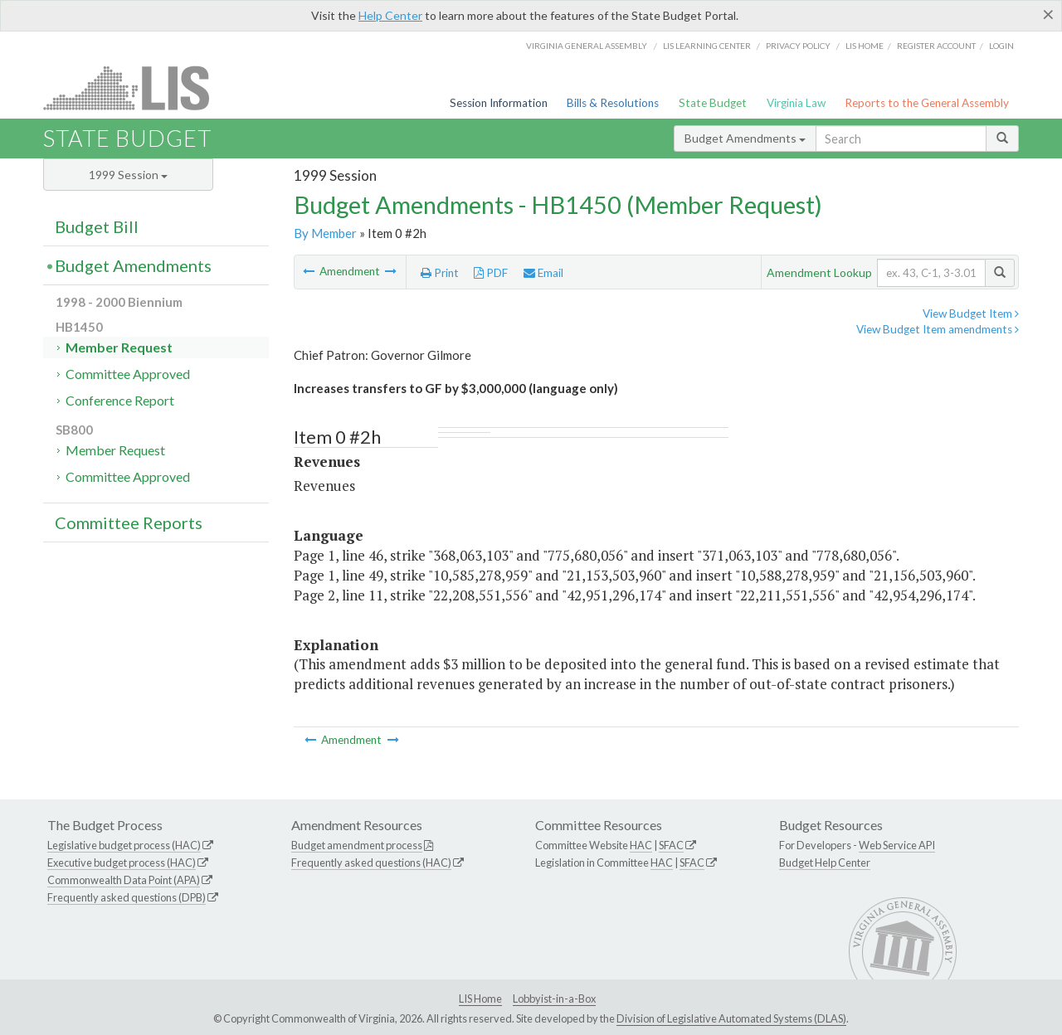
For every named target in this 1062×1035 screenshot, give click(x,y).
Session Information (499, 102)
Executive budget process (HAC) (121, 862)
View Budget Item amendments (937, 329)
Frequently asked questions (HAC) (371, 862)
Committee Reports (128, 522)
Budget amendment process (356, 845)
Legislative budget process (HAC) (124, 845)
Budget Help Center (824, 862)
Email (543, 272)
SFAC (671, 845)
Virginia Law (796, 102)
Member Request (119, 347)
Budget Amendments (745, 138)
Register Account (936, 46)
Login (1001, 46)
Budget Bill (97, 226)
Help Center (390, 15)
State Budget (713, 102)
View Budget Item (971, 313)
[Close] (1048, 14)
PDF (491, 272)
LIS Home (480, 998)
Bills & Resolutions (613, 102)
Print (440, 272)
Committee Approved (128, 373)
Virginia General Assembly (586, 46)
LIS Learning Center (707, 46)
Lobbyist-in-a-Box (554, 998)
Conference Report (120, 400)
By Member (325, 233)
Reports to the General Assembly (927, 102)
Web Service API (897, 845)
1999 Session (128, 175)
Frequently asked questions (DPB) (126, 897)
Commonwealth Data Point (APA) (123, 880)
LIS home (864, 46)
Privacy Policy (798, 46)
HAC (641, 845)
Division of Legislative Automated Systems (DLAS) (731, 1018)
